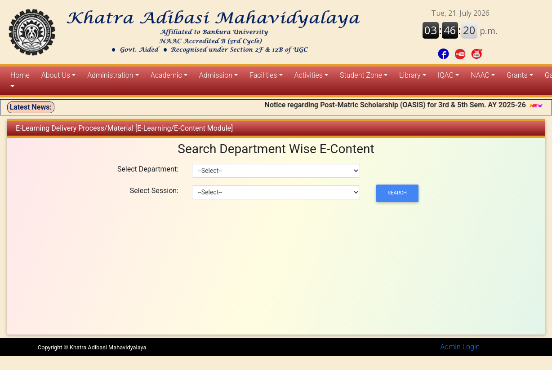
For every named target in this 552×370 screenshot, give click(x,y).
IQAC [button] (446, 75)
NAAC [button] (480, 75)
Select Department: (147, 169)
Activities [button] (308, 75)
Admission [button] (215, 75)
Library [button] (410, 75)
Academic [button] (166, 75)
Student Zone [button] (361, 75)
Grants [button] (517, 75)
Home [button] (20, 80)
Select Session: (154, 190)
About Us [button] (55, 75)
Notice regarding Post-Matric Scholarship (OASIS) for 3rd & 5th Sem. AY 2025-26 (401, 105)
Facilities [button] (263, 75)
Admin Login (460, 347)
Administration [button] (110, 75)
